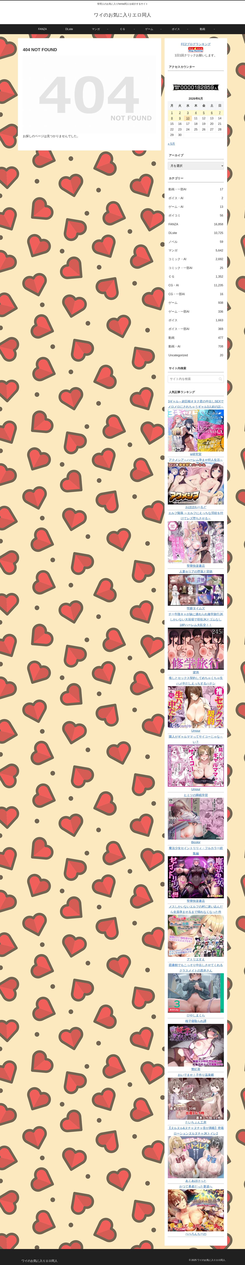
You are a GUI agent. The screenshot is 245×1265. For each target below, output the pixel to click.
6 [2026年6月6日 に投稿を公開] (212, 112)
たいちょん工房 (195, 1122)
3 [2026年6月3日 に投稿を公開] (188, 112)
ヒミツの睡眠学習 (196, 795)
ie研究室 (196, 454)
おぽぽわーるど (195, 507)
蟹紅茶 (195, 1069)
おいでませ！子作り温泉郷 (196, 1075)
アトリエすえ (196, 959)
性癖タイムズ (196, 608)
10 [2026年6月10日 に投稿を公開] (188, 118)
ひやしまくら (196, 1015)
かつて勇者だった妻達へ (195, 1186)
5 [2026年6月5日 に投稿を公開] (204, 112)
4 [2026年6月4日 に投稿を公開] (196, 112)
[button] (220, 379)
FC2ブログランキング (196, 44)
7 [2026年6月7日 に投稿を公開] (220, 112)
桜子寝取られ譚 (195, 1021)
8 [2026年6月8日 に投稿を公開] (172, 118)
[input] (196, 379)
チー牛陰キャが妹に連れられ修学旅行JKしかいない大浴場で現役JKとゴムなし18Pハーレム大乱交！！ (195, 620)
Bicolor (195, 842)
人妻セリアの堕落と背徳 (195, 571)
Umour (195, 730)
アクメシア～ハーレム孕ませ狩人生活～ (196, 460)
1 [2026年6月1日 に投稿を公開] (172, 112)
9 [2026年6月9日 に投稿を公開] (180, 118)
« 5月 (171, 143)
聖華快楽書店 (196, 566)
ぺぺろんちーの (195, 1234)
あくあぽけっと (195, 1181)
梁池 (196, 672)
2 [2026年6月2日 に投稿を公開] (180, 112)
